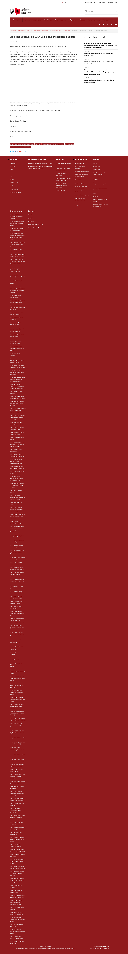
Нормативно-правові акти (32, 20)
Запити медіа (96, 169)
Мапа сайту (101, 2)
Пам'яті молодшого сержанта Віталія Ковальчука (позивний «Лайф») (17, 678)
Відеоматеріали (55, 31)
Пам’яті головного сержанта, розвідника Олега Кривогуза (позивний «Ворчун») (17, 444)
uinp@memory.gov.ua (37, 224)
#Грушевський (13, 146)
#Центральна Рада (46, 144)
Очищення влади (14, 189)
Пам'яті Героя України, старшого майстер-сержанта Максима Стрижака (17, 360)
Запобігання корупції (15, 186)
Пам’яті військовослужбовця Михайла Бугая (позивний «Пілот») (17, 223)
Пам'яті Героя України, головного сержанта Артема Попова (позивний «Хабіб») (17, 386)
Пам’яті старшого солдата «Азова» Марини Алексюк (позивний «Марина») (16, 509)
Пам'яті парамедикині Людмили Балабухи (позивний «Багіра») (17, 919)
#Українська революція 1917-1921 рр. (24, 144)
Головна (13, 31)
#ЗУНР (62, 144)
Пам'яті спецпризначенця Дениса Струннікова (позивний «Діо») (17, 613)
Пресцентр (74, 20)
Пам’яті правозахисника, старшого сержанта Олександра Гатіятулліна (16, 461)
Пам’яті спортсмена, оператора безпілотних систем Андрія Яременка (17, 244)
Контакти (106, 20)
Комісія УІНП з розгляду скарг (82, 195)
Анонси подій (96, 166)
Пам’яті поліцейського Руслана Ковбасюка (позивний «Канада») (17, 776)
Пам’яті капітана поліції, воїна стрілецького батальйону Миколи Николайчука (17, 817)
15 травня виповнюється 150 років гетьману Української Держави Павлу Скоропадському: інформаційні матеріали (101, 71)
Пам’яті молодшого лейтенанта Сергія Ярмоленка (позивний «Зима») (17, 839)
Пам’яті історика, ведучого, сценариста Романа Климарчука (16, 647)
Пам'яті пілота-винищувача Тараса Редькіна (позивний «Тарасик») (16, 216)
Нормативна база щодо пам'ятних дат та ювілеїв (40, 163)
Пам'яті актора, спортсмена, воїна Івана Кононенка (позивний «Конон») (16, 329)
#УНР (11, 144)
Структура (12, 166)
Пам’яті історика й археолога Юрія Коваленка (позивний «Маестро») (17, 664)
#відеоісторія (27, 146)
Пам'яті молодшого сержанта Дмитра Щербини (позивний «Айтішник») (17, 731)
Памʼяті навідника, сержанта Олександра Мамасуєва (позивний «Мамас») (17, 640)
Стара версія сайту (90, 2)
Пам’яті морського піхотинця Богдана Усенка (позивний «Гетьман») (17, 551)
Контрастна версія (113, 2)
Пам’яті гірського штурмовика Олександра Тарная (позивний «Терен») (17, 671)
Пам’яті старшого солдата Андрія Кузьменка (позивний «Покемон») (17, 793)
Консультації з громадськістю (82, 171)
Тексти (82, 20)
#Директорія (56, 144)
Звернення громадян (80, 163)
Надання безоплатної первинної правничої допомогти (80, 200)
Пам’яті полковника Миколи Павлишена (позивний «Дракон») (17, 574)
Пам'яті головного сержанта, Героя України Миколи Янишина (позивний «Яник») (17, 620)
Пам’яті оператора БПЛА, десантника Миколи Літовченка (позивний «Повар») (17, 497)
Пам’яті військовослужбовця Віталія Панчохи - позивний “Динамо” (17, 861)
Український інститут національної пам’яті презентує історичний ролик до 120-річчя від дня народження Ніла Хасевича (101, 44)
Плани (11, 169)
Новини (95, 163)
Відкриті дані (78, 179)
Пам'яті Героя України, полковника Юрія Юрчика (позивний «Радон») (16, 478)
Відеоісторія (66, 31)
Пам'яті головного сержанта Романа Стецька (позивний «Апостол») (17, 685)
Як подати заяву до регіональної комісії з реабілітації (61, 185)
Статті (94, 193)
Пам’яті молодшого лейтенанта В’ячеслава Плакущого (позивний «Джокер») (17, 341)
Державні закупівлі (79, 183)
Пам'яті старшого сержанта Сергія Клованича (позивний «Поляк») (17, 633)
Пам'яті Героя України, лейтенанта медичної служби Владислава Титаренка (17, 748)
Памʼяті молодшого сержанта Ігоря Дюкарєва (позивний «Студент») (17, 485)
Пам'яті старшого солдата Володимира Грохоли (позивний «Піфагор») (16, 902)
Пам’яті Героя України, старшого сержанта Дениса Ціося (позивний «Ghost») (17, 410)
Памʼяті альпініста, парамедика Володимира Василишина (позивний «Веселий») (17, 379)
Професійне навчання (15, 192)
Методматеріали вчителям (41, 31)
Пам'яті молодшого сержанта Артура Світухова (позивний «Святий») (17, 880)
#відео (20, 146)
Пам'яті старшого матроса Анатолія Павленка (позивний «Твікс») (17, 699)
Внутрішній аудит (14, 182)
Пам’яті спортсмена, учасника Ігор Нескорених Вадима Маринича (17, 873)
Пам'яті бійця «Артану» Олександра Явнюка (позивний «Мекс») (17, 931)
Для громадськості (61, 20)
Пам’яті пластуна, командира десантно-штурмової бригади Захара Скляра (17, 580)
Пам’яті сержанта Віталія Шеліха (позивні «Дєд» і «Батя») (16, 725)
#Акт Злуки (38, 144)
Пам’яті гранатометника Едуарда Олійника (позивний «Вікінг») (17, 627)
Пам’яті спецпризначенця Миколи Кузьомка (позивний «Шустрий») (17, 372)
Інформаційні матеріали (25, 31)
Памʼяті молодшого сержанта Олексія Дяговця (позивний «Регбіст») (17, 403)
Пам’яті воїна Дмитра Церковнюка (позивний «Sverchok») (15, 810)
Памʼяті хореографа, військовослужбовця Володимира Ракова (15, 269)
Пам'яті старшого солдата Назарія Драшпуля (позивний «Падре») (17, 348)
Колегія (11, 176)
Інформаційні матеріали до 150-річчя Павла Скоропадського (101, 80)
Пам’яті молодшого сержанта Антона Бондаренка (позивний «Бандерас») (17, 307)
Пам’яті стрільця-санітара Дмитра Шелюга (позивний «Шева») (16, 692)
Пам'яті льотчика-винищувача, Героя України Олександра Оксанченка (17, 516)
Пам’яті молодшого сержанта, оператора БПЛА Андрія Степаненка (17, 706)
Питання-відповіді (60, 190)
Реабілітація (48, 20)
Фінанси (77, 205)
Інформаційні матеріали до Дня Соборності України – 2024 (101, 54)
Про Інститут (17, 20)
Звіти (11, 173)
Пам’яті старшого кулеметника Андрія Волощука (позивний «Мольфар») (17, 417)
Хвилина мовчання (94, 20)
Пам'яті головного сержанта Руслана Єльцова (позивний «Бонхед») (17, 713)
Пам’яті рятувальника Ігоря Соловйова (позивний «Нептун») (16, 281)
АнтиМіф (95, 196)
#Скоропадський (69, 144)
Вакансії (12, 179)
